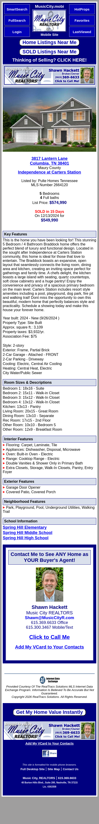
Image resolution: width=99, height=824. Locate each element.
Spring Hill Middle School (27, 532)
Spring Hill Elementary (25, 527)
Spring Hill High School (25, 538)
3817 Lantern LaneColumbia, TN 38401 (49, 161)
